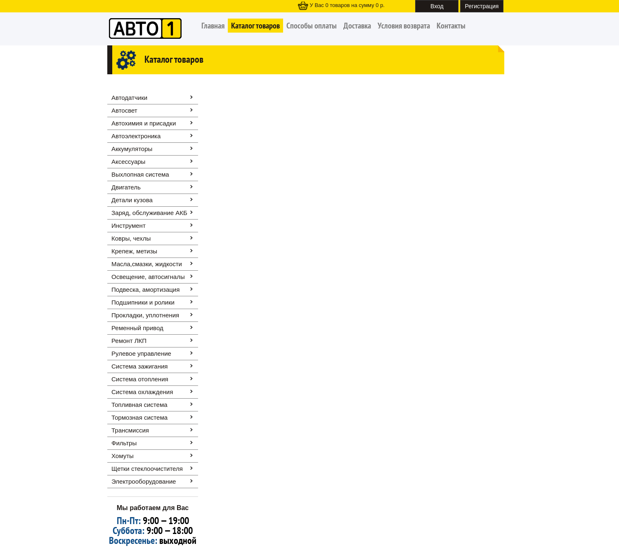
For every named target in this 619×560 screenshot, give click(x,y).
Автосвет (124, 110)
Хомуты (122, 455)
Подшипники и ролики (143, 302)
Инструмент (128, 225)
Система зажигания (139, 366)
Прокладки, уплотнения (145, 315)
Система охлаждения (142, 391)
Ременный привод (137, 327)
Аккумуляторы (131, 148)
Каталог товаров (255, 25)
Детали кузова (132, 199)
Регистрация (482, 6)
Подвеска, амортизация (145, 289)
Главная (212, 25)
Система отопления (139, 379)
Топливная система (139, 404)
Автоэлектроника (136, 135)
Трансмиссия (130, 430)
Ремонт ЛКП (128, 340)
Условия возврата (404, 25)
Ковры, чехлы (131, 238)
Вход (437, 6)
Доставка (357, 25)
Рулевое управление (141, 353)
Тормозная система (139, 417)
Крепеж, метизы (134, 251)
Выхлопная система (140, 174)
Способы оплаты (311, 25)
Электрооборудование (143, 481)
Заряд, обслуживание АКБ (149, 212)
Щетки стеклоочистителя (147, 468)
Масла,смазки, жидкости (146, 263)
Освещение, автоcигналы (148, 276)
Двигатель (126, 187)
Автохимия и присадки (143, 123)
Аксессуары (128, 161)
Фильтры (124, 443)
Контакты (451, 25)
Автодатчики (129, 97)
